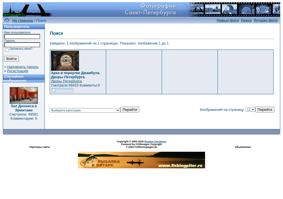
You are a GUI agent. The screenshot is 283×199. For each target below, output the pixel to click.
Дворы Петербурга (66, 81)
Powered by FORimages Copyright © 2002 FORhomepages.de (141, 145)
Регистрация (17, 71)
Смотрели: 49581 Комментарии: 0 (23, 116)
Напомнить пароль (22, 67)
